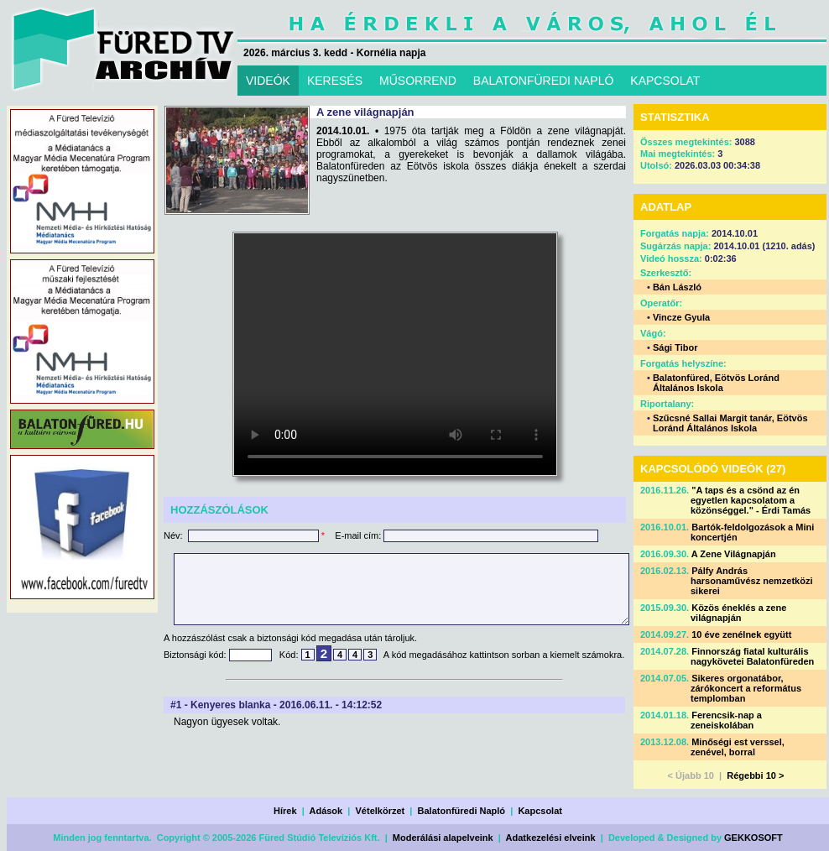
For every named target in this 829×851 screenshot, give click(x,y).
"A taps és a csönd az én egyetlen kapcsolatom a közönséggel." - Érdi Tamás (751, 500)
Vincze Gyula (681, 317)
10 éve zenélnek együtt (741, 634)
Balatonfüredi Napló (462, 811)
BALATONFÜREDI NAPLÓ (543, 80)
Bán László (677, 287)
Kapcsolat (540, 811)
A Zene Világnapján (733, 554)
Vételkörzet (380, 811)
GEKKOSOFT (753, 838)
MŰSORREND (417, 80)
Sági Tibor (675, 347)
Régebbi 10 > (755, 775)
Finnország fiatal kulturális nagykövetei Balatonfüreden (752, 656)
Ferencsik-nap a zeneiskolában (726, 720)
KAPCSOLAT (665, 80)
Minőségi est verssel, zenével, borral (738, 747)
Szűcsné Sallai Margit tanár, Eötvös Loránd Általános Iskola (730, 423)
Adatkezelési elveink (551, 838)
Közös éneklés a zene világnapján (738, 613)
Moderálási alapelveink (443, 838)
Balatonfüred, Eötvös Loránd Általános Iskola (716, 383)
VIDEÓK (268, 80)
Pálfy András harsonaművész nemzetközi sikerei (752, 581)
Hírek (285, 811)
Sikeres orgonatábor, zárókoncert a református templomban (746, 688)
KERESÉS (334, 80)
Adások (325, 811)
